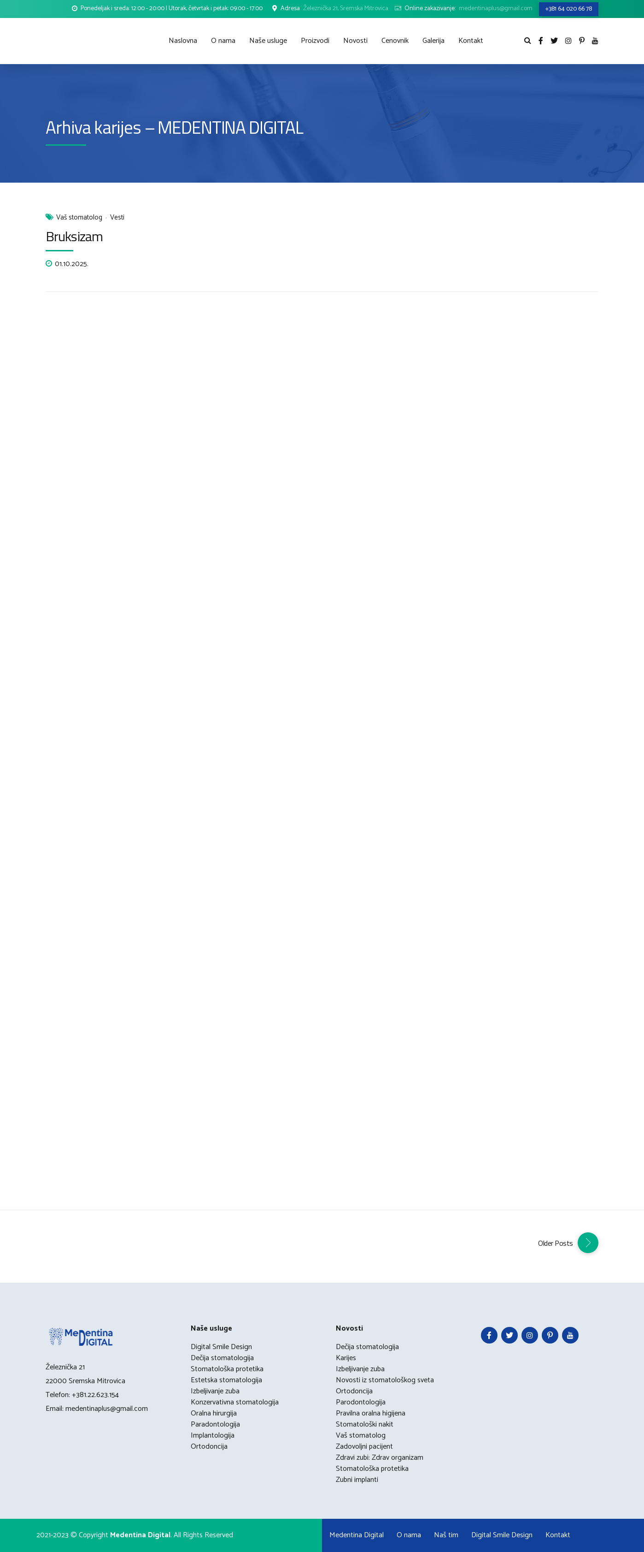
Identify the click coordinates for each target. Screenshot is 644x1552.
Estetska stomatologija (226, 1380)
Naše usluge (268, 41)
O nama (223, 41)
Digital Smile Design (221, 1347)
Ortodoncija (209, 1446)
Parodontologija (361, 1402)
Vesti (117, 218)
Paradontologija (215, 1424)
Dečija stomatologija (222, 1358)
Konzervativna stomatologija (235, 1402)
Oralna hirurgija (214, 1413)
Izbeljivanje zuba (215, 1391)
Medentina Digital (356, 1535)
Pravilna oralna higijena (370, 1413)
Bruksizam (74, 236)
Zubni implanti (357, 1480)
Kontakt (470, 41)
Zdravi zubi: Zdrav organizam (379, 1457)
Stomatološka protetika (227, 1369)
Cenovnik (395, 41)
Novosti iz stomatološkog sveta (385, 1380)
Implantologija (212, 1435)
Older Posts (555, 1243)
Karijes (346, 1358)
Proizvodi (315, 41)
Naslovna (183, 41)
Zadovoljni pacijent (364, 1446)
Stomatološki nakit (364, 1424)
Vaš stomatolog (79, 218)
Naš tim (446, 1535)
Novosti (355, 41)
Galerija (433, 41)
